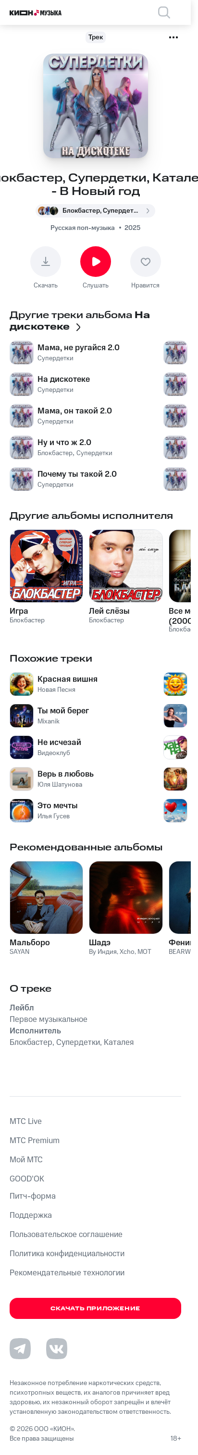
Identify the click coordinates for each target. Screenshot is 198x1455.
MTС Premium (35, 1140)
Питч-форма (33, 1196)
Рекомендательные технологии (67, 1273)
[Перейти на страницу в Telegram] (20, 1348)
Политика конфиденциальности (67, 1254)
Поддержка (31, 1215)
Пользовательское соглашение (66, 1234)
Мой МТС (26, 1160)
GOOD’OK (27, 1179)
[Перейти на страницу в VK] (56, 1348)
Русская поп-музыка (82, 228)
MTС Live (26, 1121)
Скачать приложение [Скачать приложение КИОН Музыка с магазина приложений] (95, 1309)
